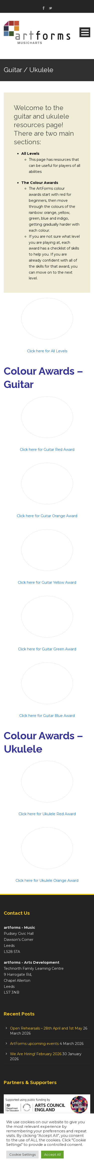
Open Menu (84, 32)
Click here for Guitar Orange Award (47, 516)
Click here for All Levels (47, 351)
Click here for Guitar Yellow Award (47, 582)
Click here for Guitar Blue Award (47, 715)
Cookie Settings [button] (22, 1154)
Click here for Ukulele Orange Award (47, 880)
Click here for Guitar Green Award (47, 649)
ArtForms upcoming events (34, 1043)
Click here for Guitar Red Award (47, 449)
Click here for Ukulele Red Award (47, 814)
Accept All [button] (52, 1154)
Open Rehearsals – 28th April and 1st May (46, 1028)
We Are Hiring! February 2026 (35, 1054)
